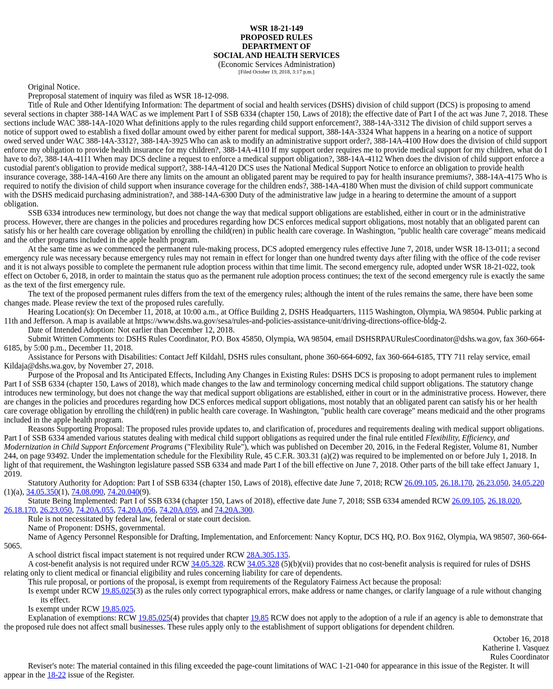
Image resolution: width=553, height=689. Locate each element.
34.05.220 (529, 482)
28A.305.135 (267, 554)
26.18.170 (457, 482)
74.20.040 (123, 492)
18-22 (56, 674)
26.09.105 (421, 482)
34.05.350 (42, 492)
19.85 (260, 618)
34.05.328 (207, 564)
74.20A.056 (137, 510)
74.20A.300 (234, 510)
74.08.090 (87, 492)
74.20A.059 (178, 510)
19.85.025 (117, 590)
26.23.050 (493, 482)
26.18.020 (504, 500)
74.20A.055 (95, 510)
